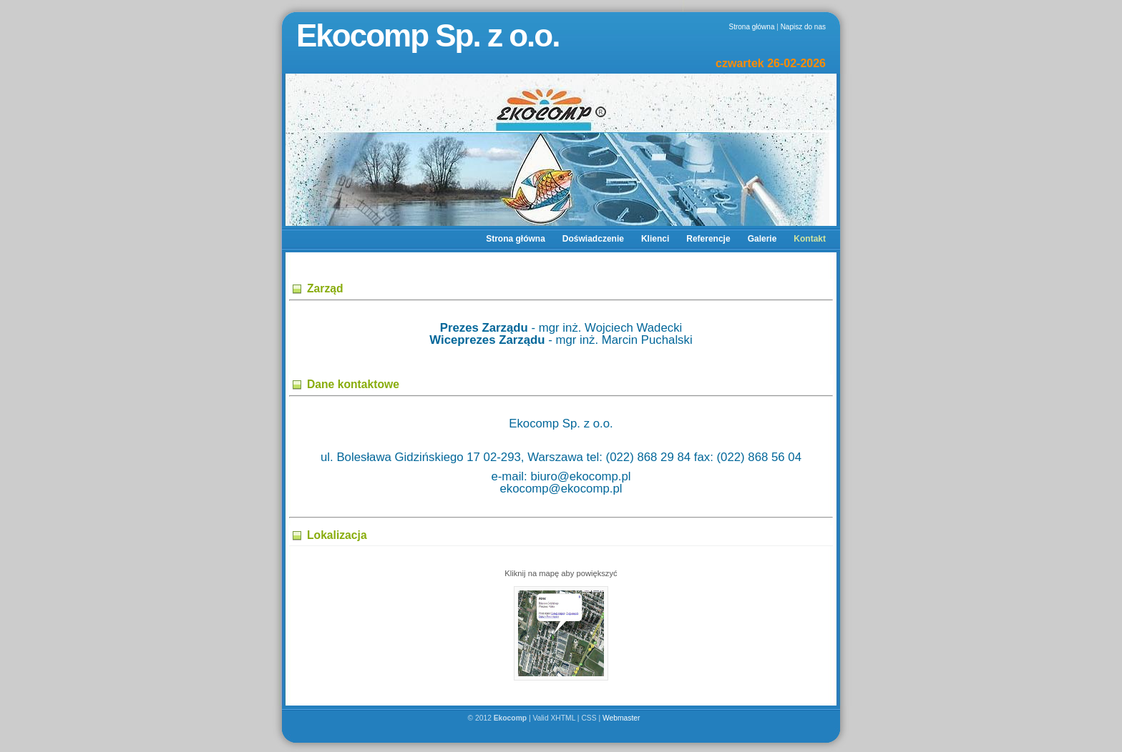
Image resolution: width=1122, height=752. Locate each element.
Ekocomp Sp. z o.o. (427, 35)
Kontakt (810, 239)
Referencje (708, 239)
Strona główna (752, 27)
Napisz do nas (803, 27)
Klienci (655, 239)
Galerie (762, 239)
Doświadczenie (593, 239)
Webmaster (622, 718)
